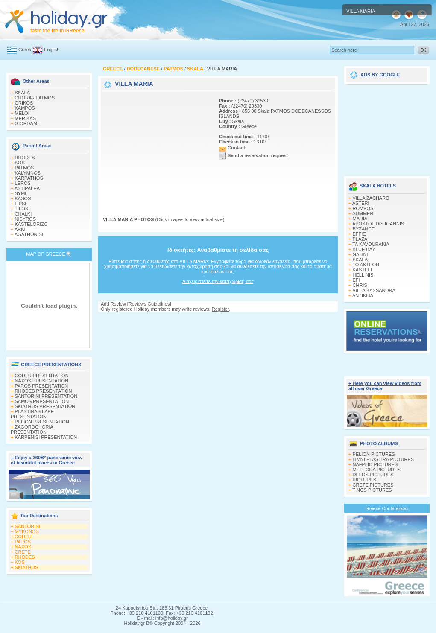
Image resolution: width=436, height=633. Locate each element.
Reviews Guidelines (149, 303)
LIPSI (20, 203)
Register (220, 309)
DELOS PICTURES (373, 474)
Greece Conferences (387, 508)
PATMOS (24, 167)
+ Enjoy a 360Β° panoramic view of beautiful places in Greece (46, 460)
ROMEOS (363, 208)
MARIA (360, 218)
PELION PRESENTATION (42, 421)
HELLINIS (363, 274)
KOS (20, 162)
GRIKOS (24, 102)
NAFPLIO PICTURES (375, 464)
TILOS (21, 208)
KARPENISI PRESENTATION (46, 437)
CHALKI (23, 213)
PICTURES (365, 479)
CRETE (23, 551)
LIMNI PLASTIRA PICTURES (383, 459)
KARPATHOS (29, 178)
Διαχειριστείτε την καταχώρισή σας (218, 281)
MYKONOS (27, 531)
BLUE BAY (364, 249)
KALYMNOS (28, 172)
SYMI (20, 193)
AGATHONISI (29, 234)
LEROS (23, 183)
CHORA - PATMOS (35, 97)
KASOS (23, 198)
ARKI (20, 229)
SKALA (22, 92)
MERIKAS (25, 118)
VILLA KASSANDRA (374, 290)
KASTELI (362, 269)
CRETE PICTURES (373, 484)
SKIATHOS (26, 567)
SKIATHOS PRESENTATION (45, 406)
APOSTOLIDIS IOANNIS (378, 223)
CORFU (23, 536)
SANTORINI (28, 526)
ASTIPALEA (27, 188)
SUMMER (363, 213)
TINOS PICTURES (372, 490)
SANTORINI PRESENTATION (46, 396)
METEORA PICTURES (377, 469)
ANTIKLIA (362, 295)
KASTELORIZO (31, 224)
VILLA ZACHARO (371, 198)
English (51, 49)
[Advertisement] (156, 146)
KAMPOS (25, 108)
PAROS (23, 541)
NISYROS (25, 219)
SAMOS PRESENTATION (42, 401)
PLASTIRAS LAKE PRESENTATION (32, 414)
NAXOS (23, 546)
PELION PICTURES (374, 454)
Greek (24, 49)
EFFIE (359, 233)
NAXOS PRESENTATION (42, 380)
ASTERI (360, 203)
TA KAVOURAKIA (370, 244)
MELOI (22, 113)
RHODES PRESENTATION (43, 391)
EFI (356, 280)
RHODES (25, 157)
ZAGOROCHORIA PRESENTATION (32, 429)
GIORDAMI (27, 123)
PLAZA (360, 239)
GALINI (360, 254)
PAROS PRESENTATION (41, 385)
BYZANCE (364, 228)
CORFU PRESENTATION (42, 375)
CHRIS (360, 285)
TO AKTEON (365, 264)
